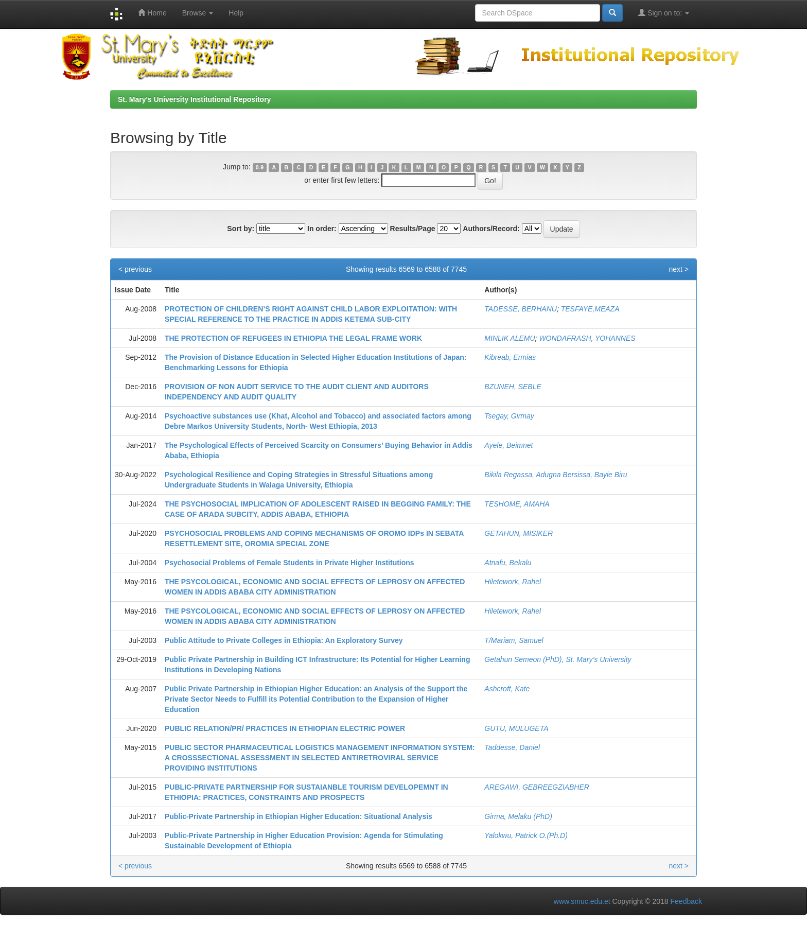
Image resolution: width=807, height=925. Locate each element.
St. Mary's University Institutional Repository (194, 99)
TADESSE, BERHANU (520, 309)
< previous (135, 269)
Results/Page (412, 228)
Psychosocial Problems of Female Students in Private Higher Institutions (289, 563)
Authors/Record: (491, 228)
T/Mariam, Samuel (513, 640)
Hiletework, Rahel (512, 582)
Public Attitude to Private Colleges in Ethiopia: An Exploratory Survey (284, 640)
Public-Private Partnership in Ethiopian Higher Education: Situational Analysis (298, 816)
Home (152, 12)
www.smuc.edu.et (582, 901)
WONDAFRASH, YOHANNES (587, 338)
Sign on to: (663, 12)
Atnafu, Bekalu (507, 563)
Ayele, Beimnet (508, 445)
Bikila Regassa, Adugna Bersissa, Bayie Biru (555, 474)
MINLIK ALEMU (509, 338)
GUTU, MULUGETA (516, 728)
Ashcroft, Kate (507, 689)
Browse (198, 13)
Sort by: (240, 228)
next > (679, 269)
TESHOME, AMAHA (516, 504)
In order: (322, 228)
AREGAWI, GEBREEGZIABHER (536, 787)
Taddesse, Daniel (512, 747)
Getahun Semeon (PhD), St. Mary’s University (557, 659)
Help (236, 13)
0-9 (260, 167)
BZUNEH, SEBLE (512, 386)
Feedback (686, 901)
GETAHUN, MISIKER (518, 533)
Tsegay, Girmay (509, 416)
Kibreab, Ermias (510, 357)
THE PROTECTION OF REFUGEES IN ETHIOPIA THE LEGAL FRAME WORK (293, 338)
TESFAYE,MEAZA (590, 309)
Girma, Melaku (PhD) (518, 816)
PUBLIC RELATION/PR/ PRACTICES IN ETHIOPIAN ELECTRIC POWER (285, 728)
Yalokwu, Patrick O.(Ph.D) (526, 835)
